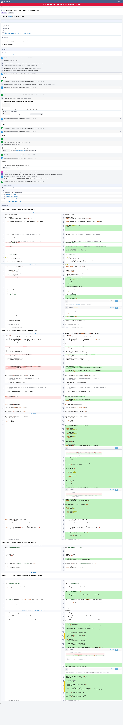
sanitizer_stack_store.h (11, 194)
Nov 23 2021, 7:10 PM (37, 68)
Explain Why (60, 174)
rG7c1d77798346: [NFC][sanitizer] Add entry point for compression (17, 33)
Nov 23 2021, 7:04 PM (29, 57)
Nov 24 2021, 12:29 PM (39, 94)
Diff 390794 (22, 118)
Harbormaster (7, 81)
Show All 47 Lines (33, 579)
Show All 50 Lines (32, 610)
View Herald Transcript (30, 63)
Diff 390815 (22, 131)
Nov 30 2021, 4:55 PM (33, 172)
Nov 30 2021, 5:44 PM (39, 181)
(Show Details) (28, 68)
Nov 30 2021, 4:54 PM (31, 158)
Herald (5, 63)
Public (11, 12)
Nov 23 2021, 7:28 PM (39, 81)
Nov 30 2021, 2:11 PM (39, 139)
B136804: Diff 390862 (28, 181)
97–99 (5, 150)
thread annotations (20, 150)
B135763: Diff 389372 (28, 81)
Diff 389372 (22, 73)
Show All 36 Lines (32, 572)
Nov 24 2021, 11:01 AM (31, 87)
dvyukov (6, 30)
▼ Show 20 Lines (41, 546)
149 (4, 113)
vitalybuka (9, 16)
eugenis (6, 27)
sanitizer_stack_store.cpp (12, 196)
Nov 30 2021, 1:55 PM (31, 131)
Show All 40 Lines (32, 333)
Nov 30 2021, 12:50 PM (31, 118)
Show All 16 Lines (32, 413)
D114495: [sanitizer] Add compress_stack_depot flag (32, 84)
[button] (121, 1)
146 (4, 104)
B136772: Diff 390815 (28, 139)
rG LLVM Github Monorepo (8, 54)
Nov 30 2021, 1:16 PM (39, 128)
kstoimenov (6, 28)
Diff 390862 (22, 158)
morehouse (6, 25)
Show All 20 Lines (32, 264)
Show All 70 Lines (33, 546)
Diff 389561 (22, 87)
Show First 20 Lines (24, 546)
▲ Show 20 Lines (24, 610)
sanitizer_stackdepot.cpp (11, 198)
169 (4, 106)
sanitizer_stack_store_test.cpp (14, 201)
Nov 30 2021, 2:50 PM (25, 142)
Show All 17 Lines (32, 212)
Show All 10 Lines (32, 384)
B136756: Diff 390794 (28, 128)
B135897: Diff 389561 (28, 94)
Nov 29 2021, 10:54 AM (26, 98)
